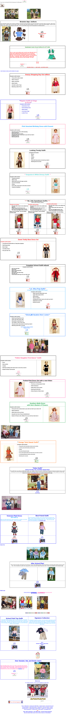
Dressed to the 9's (25, 708)
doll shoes (34, 472)
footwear (20, 668)
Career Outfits (40, 709)
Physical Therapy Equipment (46, 711)
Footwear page (42, 520)
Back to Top (2, 544)
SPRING (34, 593)
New (24, 711)
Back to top (2, 590)
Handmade (28, 47)
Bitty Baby (36, 705)
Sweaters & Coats (42, 682)
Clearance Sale (42, 705)
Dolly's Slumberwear (27, 709)
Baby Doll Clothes (27, 712)
